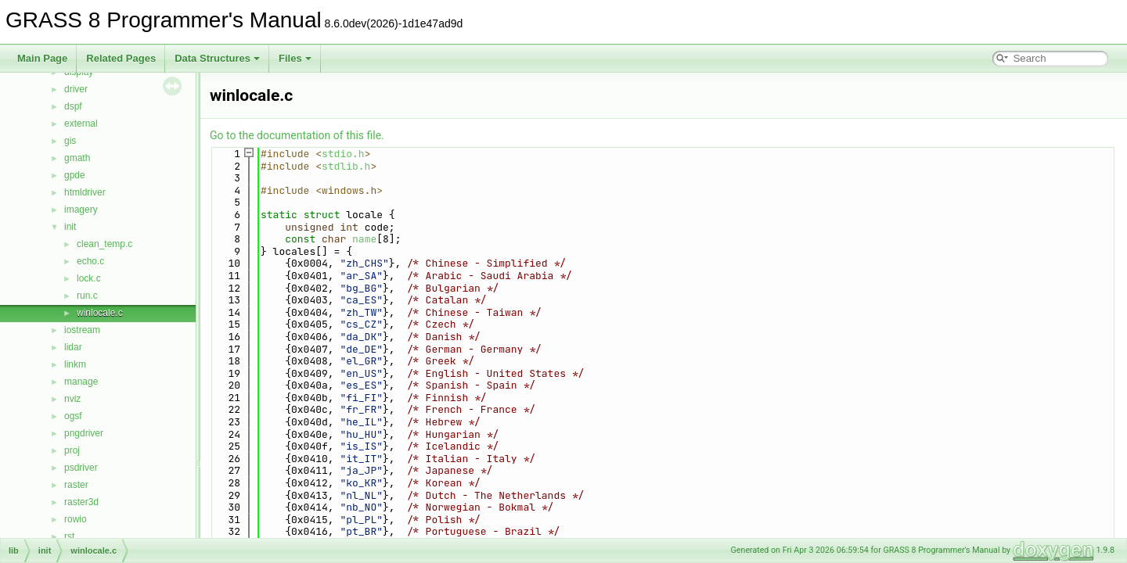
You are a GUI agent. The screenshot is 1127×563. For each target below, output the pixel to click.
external (81, 123)
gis (70, 140)
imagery (81, 209)
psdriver (81, 467)
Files (295, 58)
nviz (72, 398)
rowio (75, 519)
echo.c (90, 261)
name (364, 239)
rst (69, 536)
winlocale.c (100, 312)
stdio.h (343, 153)
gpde (74, 175)
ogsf (73, 416)
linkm (75, 364)
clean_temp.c (104, 243)
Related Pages (121, 58)
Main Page (42, 58)
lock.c (89, 278)
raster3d (81, 502)
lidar (73, 347)
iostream (82, 330)
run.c (87, 295)
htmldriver (85, 192)
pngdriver (83, 433)
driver (76, 89)
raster (76, 484)
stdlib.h (346, 166)
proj (72, 450)
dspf (73, 106)
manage (81, 381)
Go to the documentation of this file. (297, 135)
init (70, 226)
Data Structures (217, 58)
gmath (77, 157)
